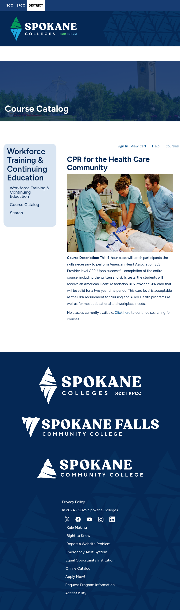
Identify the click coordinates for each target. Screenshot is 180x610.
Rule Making (77, 527)
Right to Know (79, 535)
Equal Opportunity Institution (90, 560)
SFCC (21, 5)
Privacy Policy (73, 502)
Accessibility (75, 593)
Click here (122, 313)
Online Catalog (78, 568)
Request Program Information (90, 585)
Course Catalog (24, 204)
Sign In (123, 146)
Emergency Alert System (86, 552)
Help (156, 146)
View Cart (138, 146)
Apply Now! (75, 576)
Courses (172, 146)
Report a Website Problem (88, 544)
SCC (9, 5)
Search (16, 212)
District (36, 5)
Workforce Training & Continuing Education (27, 164)
